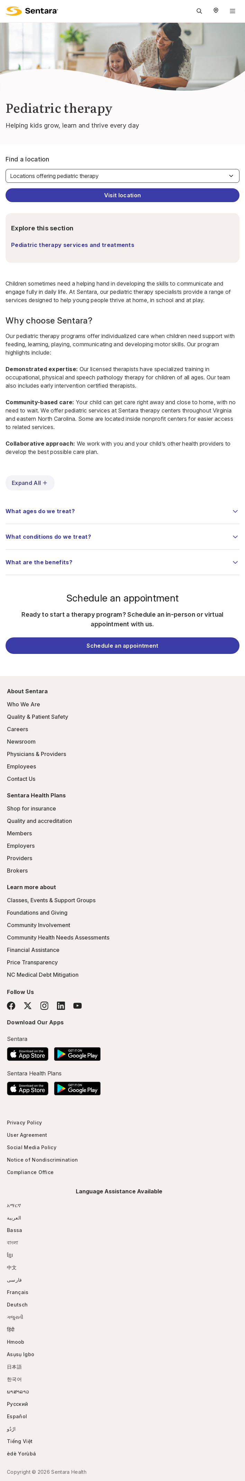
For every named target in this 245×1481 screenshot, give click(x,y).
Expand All (30, 482)
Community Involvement (38, 925)
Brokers (17, 870)
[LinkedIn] (61, 1006)
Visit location (122, 195)
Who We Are (23, 704)
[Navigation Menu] (232, 11)
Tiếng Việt (20, 1441)
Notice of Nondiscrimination (42, 1160)
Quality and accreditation (39, 820)
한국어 (14, 1379)
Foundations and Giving (37, 912)
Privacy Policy (24, 1122)
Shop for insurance (31, 808)
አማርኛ (14, 1205)
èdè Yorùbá (21, 1454)
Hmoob (16, 1342)
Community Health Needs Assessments (58, 937)
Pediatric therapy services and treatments (72, 244)
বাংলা (12, 1242)
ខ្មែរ (10, 1255)
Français (18, 1292)
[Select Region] (216, 11)
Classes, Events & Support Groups (51, 900)
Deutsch (17, 1305)
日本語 (14, 1367)
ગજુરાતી (15, 1317)
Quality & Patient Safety (37, 716)
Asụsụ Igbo (20, 1354)
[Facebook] (11, 1006)
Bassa (14, 1230)
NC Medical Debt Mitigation (43, 974)
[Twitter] (28, 1006)
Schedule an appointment (122, 645)
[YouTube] (77, 1006)
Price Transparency (32, 962)
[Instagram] (44, 1006)
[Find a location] (122, 176)
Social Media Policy (31, 1147)
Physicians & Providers (36, 754)
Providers (19, 858)
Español (17, 1416)
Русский (17, 1404)
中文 (12, 1267)
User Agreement (27, 1135)
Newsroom (21, 741)
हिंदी (11, 1329)
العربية (14, 1218)
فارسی (14, 1280)
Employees (21, 766)
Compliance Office (30, 1172)
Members (19, 833)
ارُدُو (11, 1429)
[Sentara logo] (32, 11)
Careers (17, 729)
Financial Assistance (33, 949)
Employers (21, 845)
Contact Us (21, 778)
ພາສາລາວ (18, 1391)
